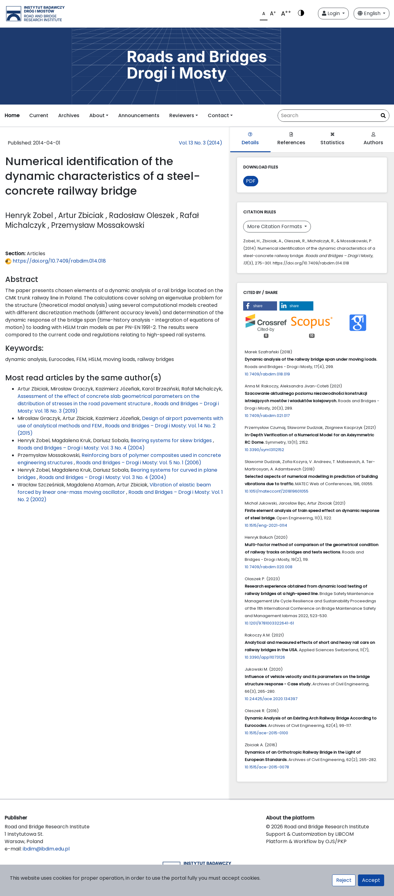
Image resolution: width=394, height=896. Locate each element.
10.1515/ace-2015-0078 (267, 767)
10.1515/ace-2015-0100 (266, 733)
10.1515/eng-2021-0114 (266, 525)
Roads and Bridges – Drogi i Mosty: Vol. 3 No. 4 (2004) (81, 447)
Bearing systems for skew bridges (172, 440)
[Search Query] (333, 115)
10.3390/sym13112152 (264, 450)
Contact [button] (218, 115)
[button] (260, 306)
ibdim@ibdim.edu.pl (46, 848)
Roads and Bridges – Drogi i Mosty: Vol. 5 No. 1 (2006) (138, 462)
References (291, 139)
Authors (373, 139)
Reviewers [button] (181, 115)
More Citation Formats (275, 226)
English (370, 13)
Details (250, 139)
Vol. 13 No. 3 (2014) (200, 142)
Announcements (138, 115)
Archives (68, 115)
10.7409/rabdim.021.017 (267, 415)
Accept (371, 880)
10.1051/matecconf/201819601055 (276, 491)
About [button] (97, 115)
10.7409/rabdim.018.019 (267, 374)
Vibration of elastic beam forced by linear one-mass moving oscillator (114, 488)
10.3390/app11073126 (265, 657)
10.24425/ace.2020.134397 (271, 699)
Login (331, 13)
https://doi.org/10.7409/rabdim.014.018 (55, 260)
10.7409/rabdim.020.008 (268, 567)
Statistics (332, 139)
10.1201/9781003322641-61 (269, 623)
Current (38, 115)
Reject (344, 880)
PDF (250, 180)
